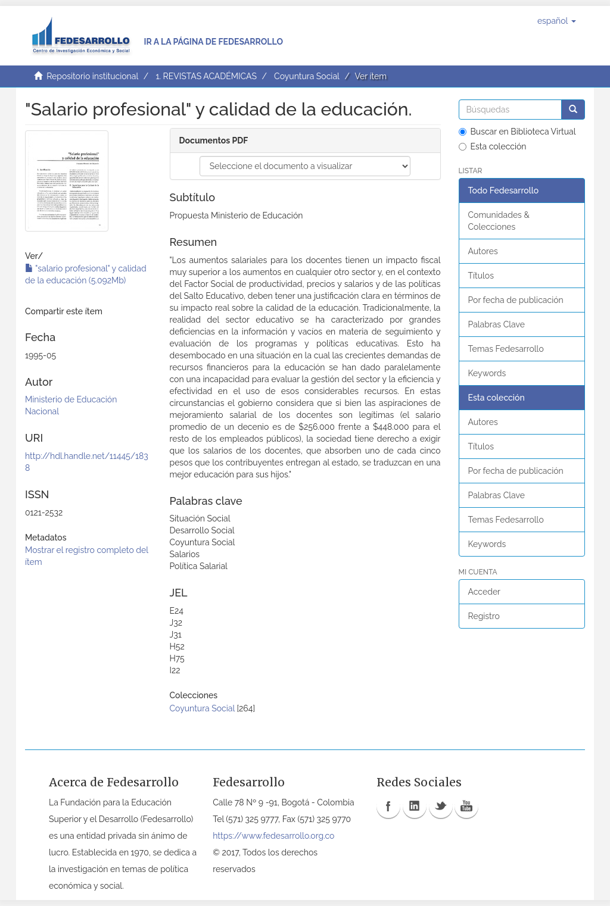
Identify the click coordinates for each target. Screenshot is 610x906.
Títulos (481, 275)
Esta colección (493, 146)
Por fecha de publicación (516, 300)
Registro (484, 616)
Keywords (487, 373)
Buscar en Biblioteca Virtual (517, 131)
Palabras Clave (496, 324)
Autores (483, 251)
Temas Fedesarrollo (506, 349)
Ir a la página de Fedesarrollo (213, 41)
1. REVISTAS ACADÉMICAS (205, 76)
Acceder (484, 591)
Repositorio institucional (92, 76)
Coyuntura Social (307, 76)
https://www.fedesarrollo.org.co (273, 836)
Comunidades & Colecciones (499, 221)
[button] (556, 21)
